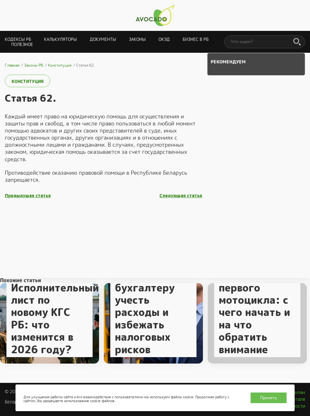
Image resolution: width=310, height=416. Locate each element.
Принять (268, 398)
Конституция (27, 82)
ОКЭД (164, 39)
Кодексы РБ (18, 39)
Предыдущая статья (28, 196)
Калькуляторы (60, 39)
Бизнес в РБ (196, 39)
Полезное (22, 45)
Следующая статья (181, 196)
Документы (103, 39)
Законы (137, 39)
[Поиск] (297, 42)
